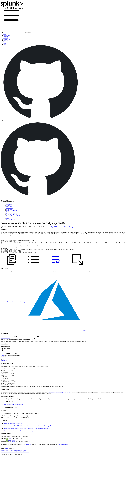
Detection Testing (10, 219)
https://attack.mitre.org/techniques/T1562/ (13, 426)
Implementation (10, 212)
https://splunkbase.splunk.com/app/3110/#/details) (59, 394)
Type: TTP (53, 226)
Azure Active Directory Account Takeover (13, 407)
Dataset (13, 442)
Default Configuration (11, 210)
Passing (9, 441)
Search (8, 205)
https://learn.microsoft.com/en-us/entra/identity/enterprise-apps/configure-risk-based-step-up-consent (26, 431)
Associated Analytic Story (12, 214)
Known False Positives (11, 213)
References (9, 218)
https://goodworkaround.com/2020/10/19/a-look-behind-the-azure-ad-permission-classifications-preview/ (27, 428)
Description (9, 204)
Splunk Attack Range (63, 447)
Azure (84, 333)
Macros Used (9, 208)
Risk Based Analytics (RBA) (13, 215)
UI (36, 447)
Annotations (9, 209)
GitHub (6, 450)
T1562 (2, 357)
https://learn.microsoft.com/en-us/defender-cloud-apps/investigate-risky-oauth (21, 433)
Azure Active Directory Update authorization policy (13, 304)
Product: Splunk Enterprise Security (64, 226)
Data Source (9, 206)
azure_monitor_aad (5, 340)
